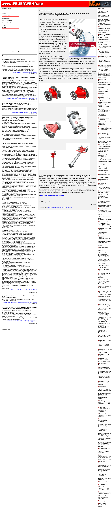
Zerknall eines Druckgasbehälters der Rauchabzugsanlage (104, 313)
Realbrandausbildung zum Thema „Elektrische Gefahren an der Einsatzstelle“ (104, 282)
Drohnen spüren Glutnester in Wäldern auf (104, 70)
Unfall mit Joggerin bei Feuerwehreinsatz (104, 167)
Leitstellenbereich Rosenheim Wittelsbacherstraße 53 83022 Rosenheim (21, 98)
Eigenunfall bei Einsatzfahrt (102, 233)
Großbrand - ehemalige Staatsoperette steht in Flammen (104, 373)
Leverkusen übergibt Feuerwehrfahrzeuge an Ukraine (104, 378)
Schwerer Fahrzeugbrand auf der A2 (104, 94)
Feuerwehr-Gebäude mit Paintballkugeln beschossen (104, 497)
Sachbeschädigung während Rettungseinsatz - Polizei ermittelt (104, 46)
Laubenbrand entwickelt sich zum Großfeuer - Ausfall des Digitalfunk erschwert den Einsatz (105, 319)
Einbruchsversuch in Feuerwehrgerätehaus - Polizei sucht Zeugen (104, 488)
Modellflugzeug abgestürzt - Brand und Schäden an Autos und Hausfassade (104, 403)
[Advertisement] (19, 40)
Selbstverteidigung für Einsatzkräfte (104, 118)
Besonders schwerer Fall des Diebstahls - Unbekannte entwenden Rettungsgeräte (104, 52)
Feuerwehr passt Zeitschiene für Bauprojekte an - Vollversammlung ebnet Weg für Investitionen (104, 14)
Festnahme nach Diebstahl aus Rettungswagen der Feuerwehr (103, 197)
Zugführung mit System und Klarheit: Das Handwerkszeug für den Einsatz (104, 243)
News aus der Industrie (7, 23)
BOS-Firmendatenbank (7, 20)
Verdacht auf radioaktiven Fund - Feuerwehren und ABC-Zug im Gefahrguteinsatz (104, 388)
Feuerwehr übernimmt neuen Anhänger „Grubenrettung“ (104, 123)
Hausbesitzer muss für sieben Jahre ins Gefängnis (104, 288)
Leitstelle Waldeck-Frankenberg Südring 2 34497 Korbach (24, 112)
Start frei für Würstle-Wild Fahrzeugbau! (104, 191)
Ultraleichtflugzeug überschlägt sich (103, 31)
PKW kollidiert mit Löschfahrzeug (103, 171)
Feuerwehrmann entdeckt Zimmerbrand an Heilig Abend (104, 99)
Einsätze (4, 13)
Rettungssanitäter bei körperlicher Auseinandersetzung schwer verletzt (104, 325)
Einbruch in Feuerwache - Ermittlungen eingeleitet (104, 237)
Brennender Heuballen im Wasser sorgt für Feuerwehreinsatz (104, 337)
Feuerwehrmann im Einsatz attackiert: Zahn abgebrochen (104, 383)
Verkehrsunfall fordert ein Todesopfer (104, 202)
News (3, 11)
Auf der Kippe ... (103, 501)
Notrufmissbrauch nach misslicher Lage (104, 309)
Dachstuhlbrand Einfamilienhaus (102, 115)
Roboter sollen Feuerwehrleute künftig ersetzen (104, 62)
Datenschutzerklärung (17, 51)
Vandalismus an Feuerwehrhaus (103, 430)
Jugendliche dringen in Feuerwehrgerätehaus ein (104, 492)
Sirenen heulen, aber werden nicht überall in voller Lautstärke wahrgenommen (104, 261)
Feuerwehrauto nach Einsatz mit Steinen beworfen (104, 471)
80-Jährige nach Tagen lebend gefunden (104, 141)
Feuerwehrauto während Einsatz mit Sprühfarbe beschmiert (104, 360)
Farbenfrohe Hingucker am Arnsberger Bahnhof (104, 206)
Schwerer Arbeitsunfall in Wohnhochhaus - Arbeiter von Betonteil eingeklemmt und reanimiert (104, 395)
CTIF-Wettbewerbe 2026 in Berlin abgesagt (104, 368)
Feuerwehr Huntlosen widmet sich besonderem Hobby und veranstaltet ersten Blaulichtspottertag (104, 224)
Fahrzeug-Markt (6, 18)
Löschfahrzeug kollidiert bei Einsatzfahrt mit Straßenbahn (104, 163)
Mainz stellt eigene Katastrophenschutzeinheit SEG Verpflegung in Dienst (105, 129)
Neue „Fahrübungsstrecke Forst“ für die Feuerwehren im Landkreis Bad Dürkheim (105, 457)
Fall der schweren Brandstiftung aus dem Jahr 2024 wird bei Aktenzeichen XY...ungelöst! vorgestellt (104, 21)
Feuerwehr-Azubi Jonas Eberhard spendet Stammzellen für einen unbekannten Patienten (105, 255)
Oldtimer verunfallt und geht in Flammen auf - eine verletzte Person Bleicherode (104, 444)
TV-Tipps (4, 25)
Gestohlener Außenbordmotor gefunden (102, 505)
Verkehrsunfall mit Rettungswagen (103, 266)
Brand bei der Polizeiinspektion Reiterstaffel (102, 420)
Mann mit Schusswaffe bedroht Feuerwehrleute (104, 27)
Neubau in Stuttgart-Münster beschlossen (104, 270)
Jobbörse (4, 27)
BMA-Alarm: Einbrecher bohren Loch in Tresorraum (104, 86)
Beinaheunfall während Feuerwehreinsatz (104, 57)
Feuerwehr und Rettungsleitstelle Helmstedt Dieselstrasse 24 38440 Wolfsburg (20, 302)
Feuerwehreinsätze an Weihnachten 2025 (104, 90)
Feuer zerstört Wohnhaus (102, 462)
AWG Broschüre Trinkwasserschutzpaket (52, 195)
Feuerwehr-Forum (6, 8)
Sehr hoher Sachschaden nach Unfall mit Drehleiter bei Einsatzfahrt (104, 409)
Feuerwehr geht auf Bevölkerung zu (103, 355)
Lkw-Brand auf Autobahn (102, 184)
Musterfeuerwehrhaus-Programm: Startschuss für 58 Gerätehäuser (104, 36)
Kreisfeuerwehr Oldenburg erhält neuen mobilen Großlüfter (104, 110)
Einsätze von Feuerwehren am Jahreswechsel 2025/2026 (104, 81)
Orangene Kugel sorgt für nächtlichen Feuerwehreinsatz (104, 426)
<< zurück (93, 204)
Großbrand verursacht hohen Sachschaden (104, 466)
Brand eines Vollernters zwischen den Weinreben (104, 145)
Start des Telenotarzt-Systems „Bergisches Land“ (104, 346)
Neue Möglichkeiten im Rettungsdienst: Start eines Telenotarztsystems (104, 435)
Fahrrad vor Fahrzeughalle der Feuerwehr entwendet (103, 332)
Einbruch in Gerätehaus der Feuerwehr (104, 439)
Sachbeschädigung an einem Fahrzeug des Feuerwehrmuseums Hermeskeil (104, 450)
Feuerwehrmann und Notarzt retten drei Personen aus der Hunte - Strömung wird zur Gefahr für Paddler (104, 299)
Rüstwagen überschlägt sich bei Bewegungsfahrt (104, 66)
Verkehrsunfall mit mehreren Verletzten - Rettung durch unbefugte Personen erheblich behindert (104, 211)
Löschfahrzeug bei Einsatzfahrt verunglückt (104, 305)
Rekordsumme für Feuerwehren (103, 364)
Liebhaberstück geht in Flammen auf (104, 479)
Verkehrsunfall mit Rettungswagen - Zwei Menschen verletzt (103, 150)
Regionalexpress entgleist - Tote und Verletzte (103, 249)
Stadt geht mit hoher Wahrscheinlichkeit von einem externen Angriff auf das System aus (104, 75)
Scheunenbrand (103, 484)
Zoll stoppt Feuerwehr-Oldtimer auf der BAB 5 (104, 188)
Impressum (24, 51)
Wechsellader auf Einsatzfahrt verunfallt (103, 134)
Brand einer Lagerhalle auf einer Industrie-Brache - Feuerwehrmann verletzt (104, 293)
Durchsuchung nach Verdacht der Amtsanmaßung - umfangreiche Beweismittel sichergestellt (105, 156)
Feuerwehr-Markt (6, 15)
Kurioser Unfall (102, 482)
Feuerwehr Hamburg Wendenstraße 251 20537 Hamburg (25, 72)
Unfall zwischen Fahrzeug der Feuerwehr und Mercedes (104, 415)
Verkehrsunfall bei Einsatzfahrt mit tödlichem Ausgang (104, 41)
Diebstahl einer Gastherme (102, 475)
